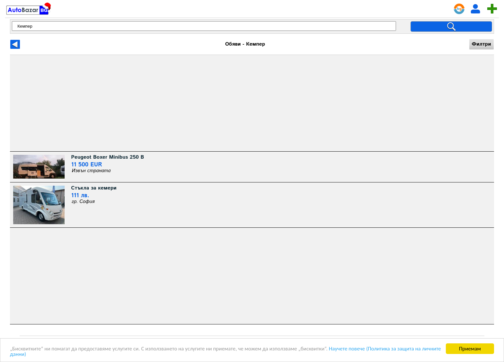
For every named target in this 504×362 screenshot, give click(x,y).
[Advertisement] (203, 103)
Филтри (481, 44)
